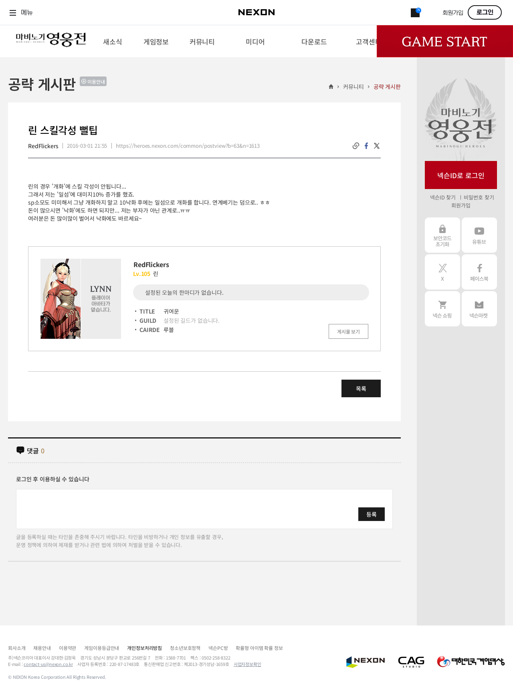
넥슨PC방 (218, 647)
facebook (366, 146)
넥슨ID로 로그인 (461, 175)
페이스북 (479, 272)
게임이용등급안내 (101, 647)
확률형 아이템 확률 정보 (259, 647)
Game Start (445, 41)
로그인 (485, 12)
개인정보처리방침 (144, 647)
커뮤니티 (353, 86)
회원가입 (452, 13)
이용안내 (96, 81)
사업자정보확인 (247, 664)
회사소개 (16, 647)
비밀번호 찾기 (479, 197)
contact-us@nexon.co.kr (48, 664)
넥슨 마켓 (479, 308)
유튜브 (479, 235)
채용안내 (41, 647)
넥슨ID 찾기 (443, 197)
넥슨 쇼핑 (442, 308)
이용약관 (67, 647)
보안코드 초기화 (442, 235)
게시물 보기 (348, 331)
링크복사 (356, 146)
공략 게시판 (387, 86)
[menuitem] (112, 41)
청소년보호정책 (185, 647)
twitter (377, 146)
